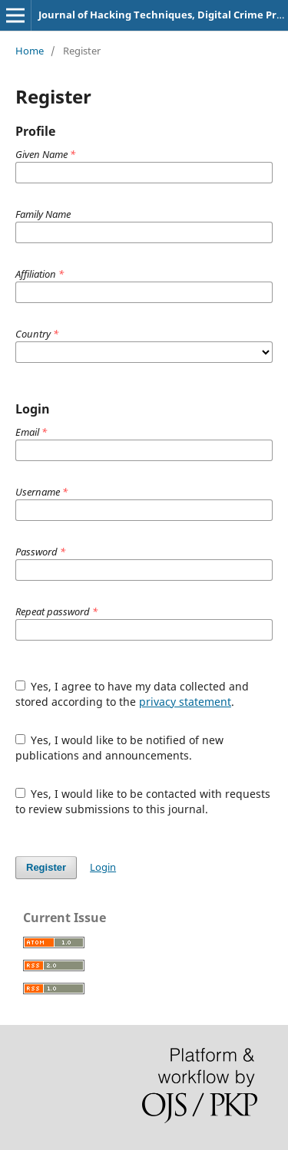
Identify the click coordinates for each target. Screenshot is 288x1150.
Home (29, 51)
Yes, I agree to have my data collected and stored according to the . (132, 694)
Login (103, 867)
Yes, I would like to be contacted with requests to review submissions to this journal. (143, 801)
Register (46, 867)
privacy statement (185, 701)
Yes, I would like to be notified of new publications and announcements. (119, 748)
